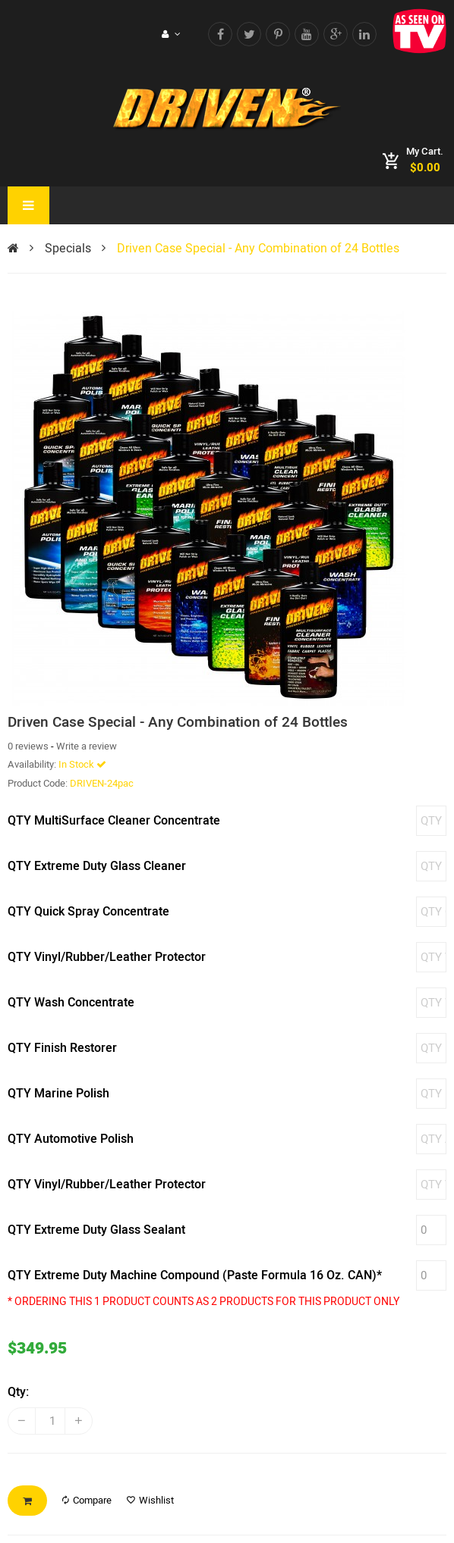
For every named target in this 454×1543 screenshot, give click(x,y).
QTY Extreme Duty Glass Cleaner (97, 866)
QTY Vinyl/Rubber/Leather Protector (107, 957)
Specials (68, 248)
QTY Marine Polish (58, 1093)
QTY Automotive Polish (71, 1139)
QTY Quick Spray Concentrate (88, 912)
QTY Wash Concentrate (71, 1003)
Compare (87, 1500)
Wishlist (150, 1500)
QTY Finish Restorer (62, 1048)
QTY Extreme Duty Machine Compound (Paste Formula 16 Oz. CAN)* (195, 1275)
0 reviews (28, 746)
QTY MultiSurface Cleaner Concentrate (114, 821)
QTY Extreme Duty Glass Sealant (96, 1230)
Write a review (86, 746)
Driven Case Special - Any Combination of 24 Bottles (258, 248)
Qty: (18, 1392)
